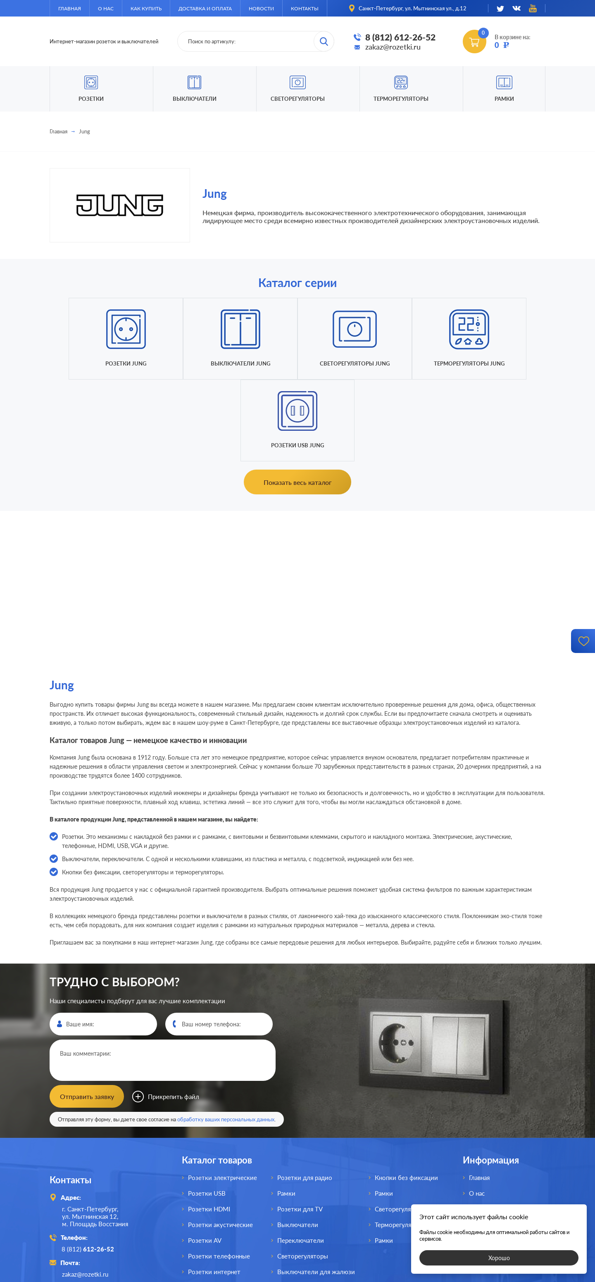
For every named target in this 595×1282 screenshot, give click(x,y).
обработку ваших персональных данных (225, 1037)
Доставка (482, 1143)
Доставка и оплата (205, 8)
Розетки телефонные (219, 1174)
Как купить (146, 8)
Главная (69, 8)
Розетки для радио (304, 1095)
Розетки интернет (214, 1190)
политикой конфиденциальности (358, 1274)
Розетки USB (207, 1111)
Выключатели (297, 1143)
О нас (106, 8)
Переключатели (300, 1158)
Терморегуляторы (401, 98)
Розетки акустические (220, 1143)
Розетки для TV (300, 1127)
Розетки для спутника (220, 1205)
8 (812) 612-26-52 (400, 37)
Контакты (305, 8)
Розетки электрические (222, 1095)
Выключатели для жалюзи (316, 1190)
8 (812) (88, 1167)
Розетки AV (204, 1158)
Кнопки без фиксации (406, 1095)
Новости (261, 8)
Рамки (504, 98)
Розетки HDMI (209, 1127)
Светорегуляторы (298, 98)
